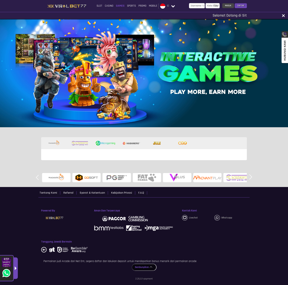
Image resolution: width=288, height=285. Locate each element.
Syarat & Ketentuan (92, 193)
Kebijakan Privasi (121, 193)
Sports (131, 6)
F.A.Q (141, 193)
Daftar (240, 5)
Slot (99, 6)
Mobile (153, 6)
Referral (68, 193)
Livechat (190, 217)
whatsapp (223, 217)
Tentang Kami (48, 193)
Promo (142, 6)
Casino (109, 6)
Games (120, 6)
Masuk (228, 5)
